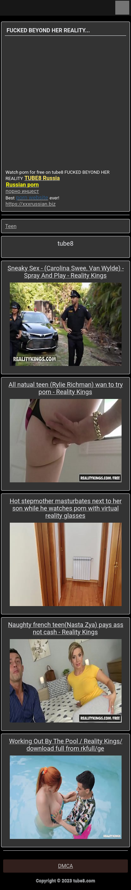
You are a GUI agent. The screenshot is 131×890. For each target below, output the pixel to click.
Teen (10, 226)
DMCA (65, 866)
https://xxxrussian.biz (31, 204)
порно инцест (22, 191)
